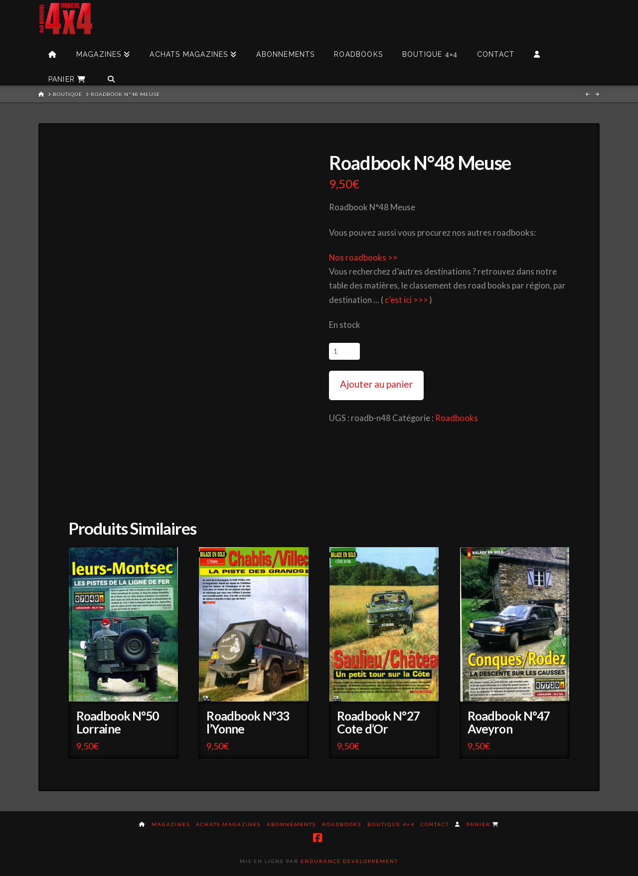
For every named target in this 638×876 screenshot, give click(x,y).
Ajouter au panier (376, 384)
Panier (483, 824)
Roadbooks (456, 418)
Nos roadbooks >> (363, 258)
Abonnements (291, 824)
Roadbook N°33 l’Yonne (247, 722)
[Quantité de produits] (344, 351)
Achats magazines (228, 824)
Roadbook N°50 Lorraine (117, 722)
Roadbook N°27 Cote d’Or (378, 722)
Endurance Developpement (349, 861)
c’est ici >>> (406, 300)
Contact (435, 824)
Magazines (171, 824)
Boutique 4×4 (391, 824)
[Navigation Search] (111, 72)
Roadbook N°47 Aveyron (509, 722)
